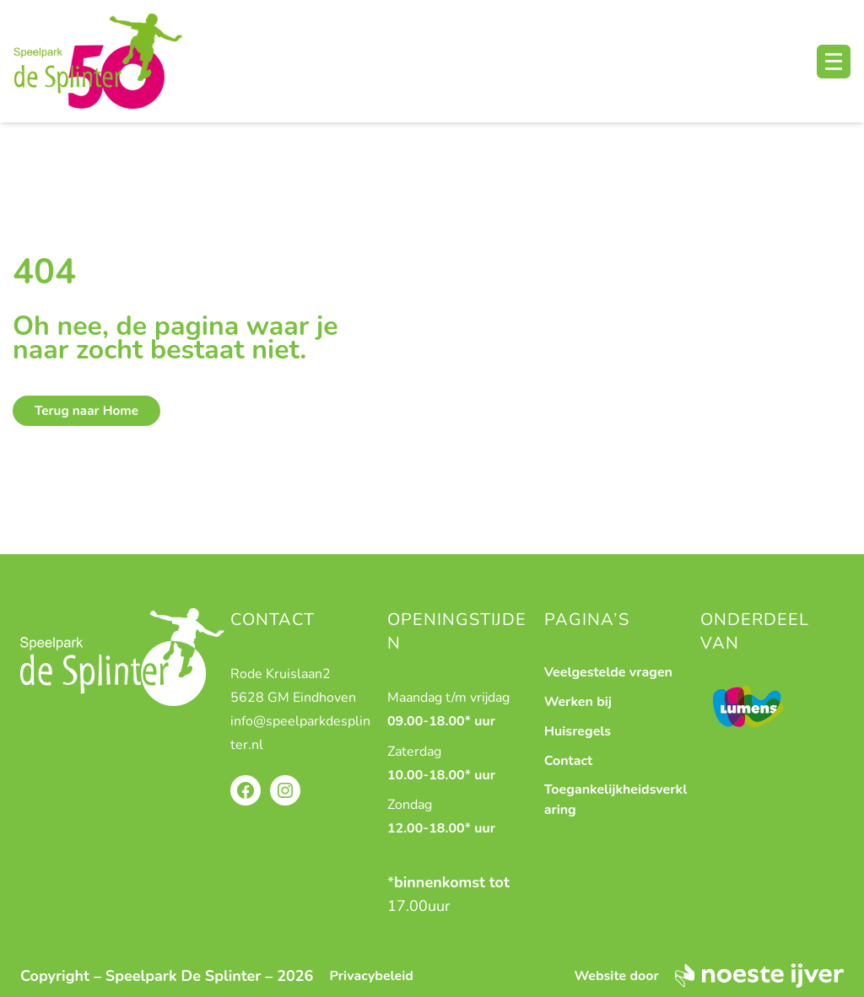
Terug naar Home (86, 410)
